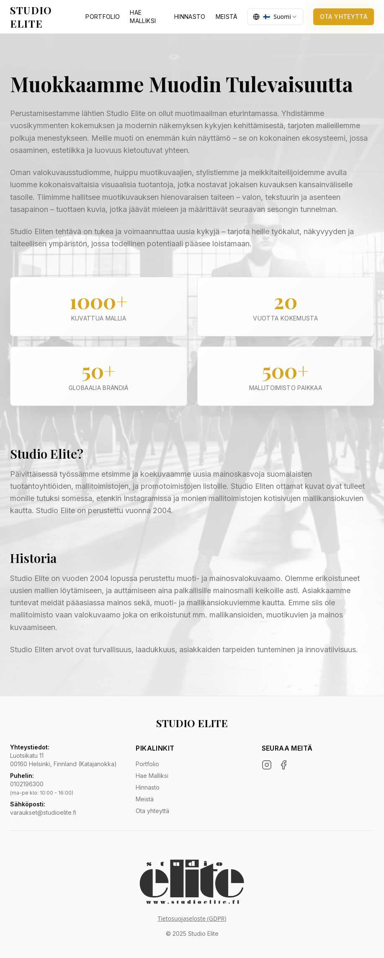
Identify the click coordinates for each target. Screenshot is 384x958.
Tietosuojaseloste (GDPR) (191, 918)
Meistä (145, 799)
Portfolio (147, 763)
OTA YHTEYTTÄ (343, 16)
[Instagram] (267, 765)
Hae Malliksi (152, 775)
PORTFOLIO (102, 16)
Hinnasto (148, 787)
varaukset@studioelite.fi (43, 812)
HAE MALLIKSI (143, 16)
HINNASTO (190, 16)
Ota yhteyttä (152, 810)
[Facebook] (283, 765)
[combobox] (275, 16)
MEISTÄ (226, 16)
